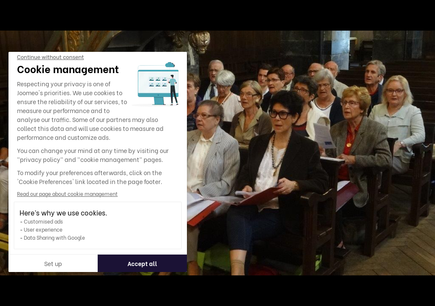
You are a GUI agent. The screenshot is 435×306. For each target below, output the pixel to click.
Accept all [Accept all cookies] (142, 263)
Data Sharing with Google (54, 237)
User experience (42, 229)
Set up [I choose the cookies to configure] (53, 263)
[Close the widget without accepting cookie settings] (50, 57)
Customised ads (42, 221)
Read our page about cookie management (67, 193)
